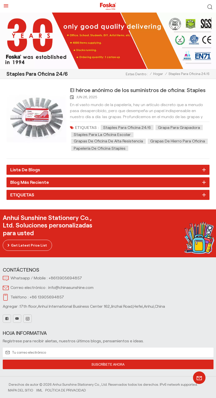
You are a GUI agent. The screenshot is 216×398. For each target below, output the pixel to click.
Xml (39, 390)
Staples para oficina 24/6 (127, 127)
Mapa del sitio (20, 390)
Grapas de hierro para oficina (177, 141)
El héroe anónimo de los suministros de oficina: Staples (138, 90)
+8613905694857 (65, 278)
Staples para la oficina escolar (102, 134)
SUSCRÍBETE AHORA (108, 364)
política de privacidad (65, 390)
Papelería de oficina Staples (100, 148)
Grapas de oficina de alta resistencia (108, 141)
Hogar (158, 74)
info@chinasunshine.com (71, 287)
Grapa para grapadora (179, 127)
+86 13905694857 (47, 297)
